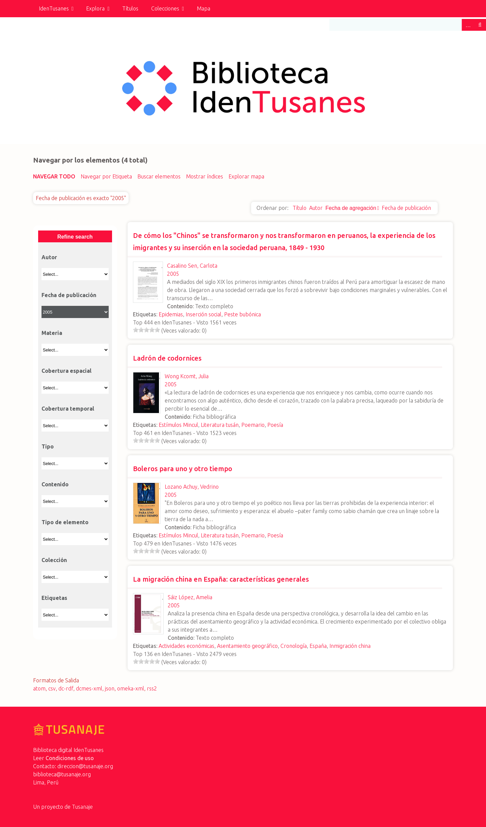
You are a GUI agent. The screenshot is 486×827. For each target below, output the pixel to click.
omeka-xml (130, 688)
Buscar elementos (159, 176)
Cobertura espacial (66, 371)
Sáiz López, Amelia (190, 597)
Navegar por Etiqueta (106, 176)
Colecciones (165, 8)
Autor (316, 208)
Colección (54, 560)
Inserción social (203, 314)
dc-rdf (65, 688)
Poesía (275, 425)
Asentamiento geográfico (247, 646)
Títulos (130, 8)
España (318, 646)
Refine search (75, 237)
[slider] (146, 330)
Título (299, 208)
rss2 (152, 688)
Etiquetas (54, 598)
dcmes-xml (89, 688)
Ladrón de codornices (167, 358)
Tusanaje (82, 807)
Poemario (253, 425)
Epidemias (171, 314)
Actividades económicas (186, 646)
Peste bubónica (242, 314)
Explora (95, 8)
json (109, 688)
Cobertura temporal (68, 409)
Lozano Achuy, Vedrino (192, 487)
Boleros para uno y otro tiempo (182, 468)
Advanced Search (468, 25)
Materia (52, 333)
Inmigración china (350, 646)
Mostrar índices (204, 176)
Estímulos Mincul (178, 425)
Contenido (55, 484)
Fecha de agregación (350, 208)
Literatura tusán (220, 425)
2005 (173, 274)
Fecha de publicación (406, 208)
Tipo (48, 446)
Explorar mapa (246, 176)
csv (52, 688)
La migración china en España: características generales (221, 579)
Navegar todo (54, 176)
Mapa (203, 8)
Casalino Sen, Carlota (192, 266)
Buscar (480, 25)
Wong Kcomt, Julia (187, 376)
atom (39, 688)
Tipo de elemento (65, 522)
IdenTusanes (54, 8)
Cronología (293, 646)
